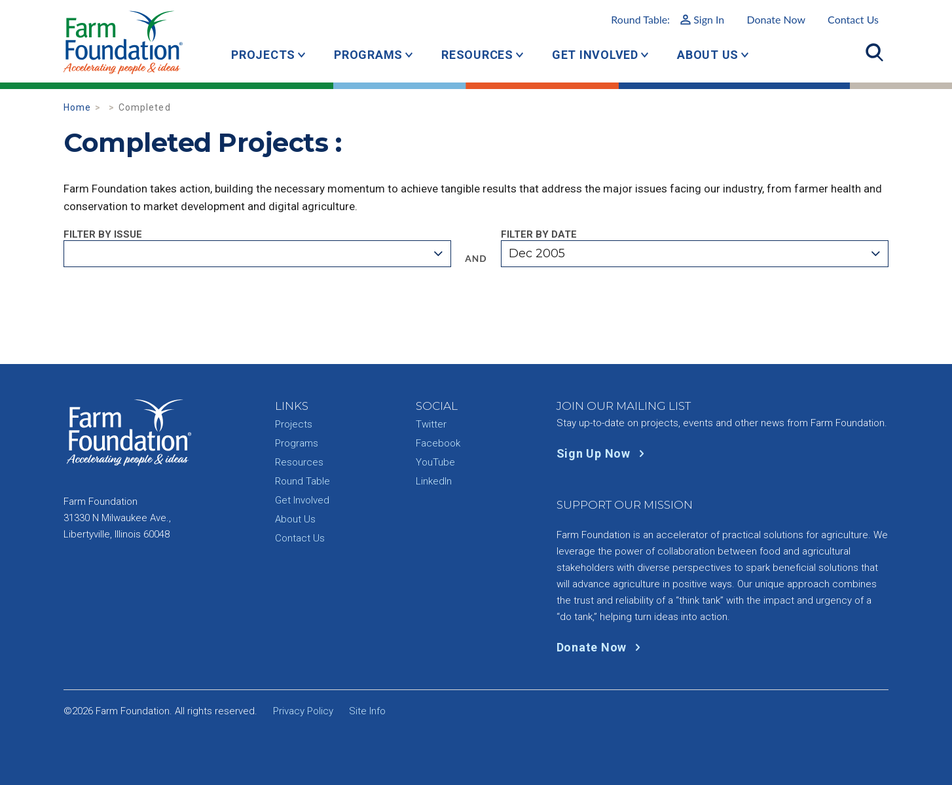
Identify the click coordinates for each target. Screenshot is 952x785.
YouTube (435, 462)
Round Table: (667, 19)
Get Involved (595, 55)
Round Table (302, 481)
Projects (263, 55)
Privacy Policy (303, 711)
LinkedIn (434, 481)
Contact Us (853, 19)
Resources (477, 55)
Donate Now (775, 19)
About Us (708, 55)
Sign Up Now (603, 453)
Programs (368, 55)
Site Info (367, 711)
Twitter (431, 424)
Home (78, 107)
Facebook (438, 443)
